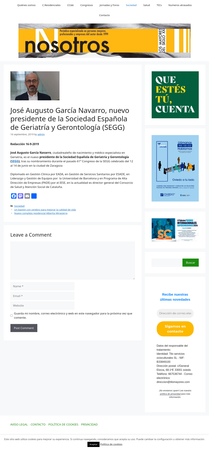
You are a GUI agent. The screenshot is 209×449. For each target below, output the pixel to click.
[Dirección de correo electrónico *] (175, 313)
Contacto (104, 15)
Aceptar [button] (93, 444)
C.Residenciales (51, 5)
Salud (146, 5)
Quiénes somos (26, 5)
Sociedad (131, 5)
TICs (159, 5)
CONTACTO (38, 424)
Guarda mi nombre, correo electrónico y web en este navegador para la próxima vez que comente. (73, 315)
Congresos (86, 5)
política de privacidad (170, 394)
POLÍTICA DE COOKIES (63, 424)
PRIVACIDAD (89, 424)
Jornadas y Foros (109, 5)
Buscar (190, 262)
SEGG (15, 161)
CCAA (70, 5)
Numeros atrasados (180, 5)
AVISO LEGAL (19, 424)
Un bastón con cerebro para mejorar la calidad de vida (45, 209)
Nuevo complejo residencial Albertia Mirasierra (40, 213)
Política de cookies (111, 444)
